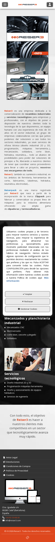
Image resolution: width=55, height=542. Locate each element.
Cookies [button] (8, 475)
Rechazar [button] (27, 301)
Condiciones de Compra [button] (16, 466)
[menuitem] (27, 457)
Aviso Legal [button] (10, 457)
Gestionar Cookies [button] (27, 309)
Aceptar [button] (27, 294)
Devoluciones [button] (11, 461)
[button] (27, 537)
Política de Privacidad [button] (15, 470)
